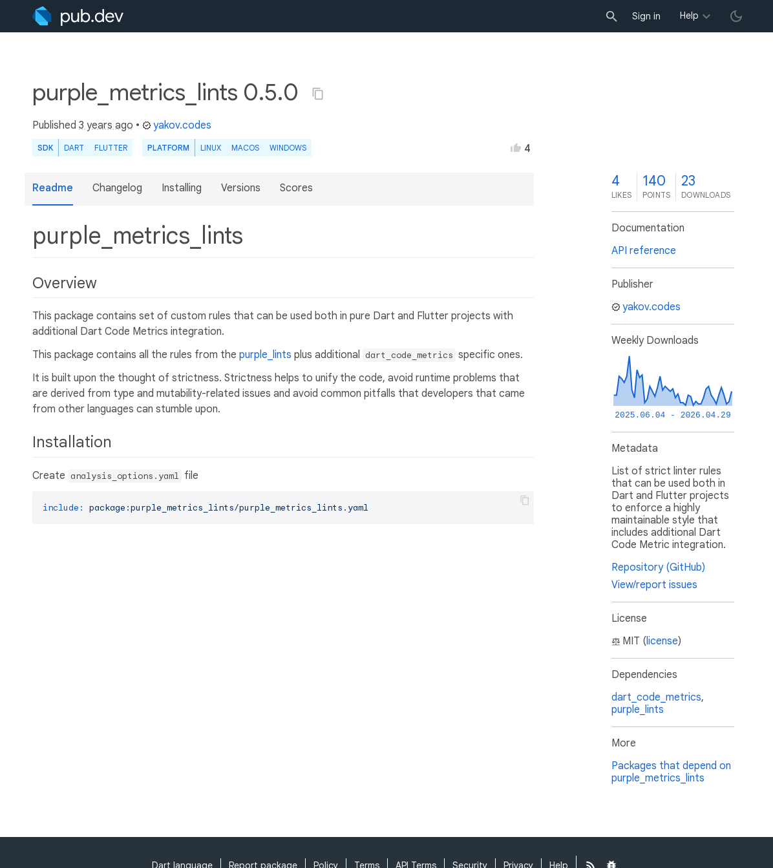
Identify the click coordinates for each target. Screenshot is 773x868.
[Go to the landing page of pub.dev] (77, 16)
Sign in (646, 16)
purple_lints (265, 354)
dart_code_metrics (656, 697)
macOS (245, 148)
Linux (210, 148)
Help (689, 15)
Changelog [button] (117, 188)
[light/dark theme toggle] (736, 16)
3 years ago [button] (106, 125)
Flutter (110, 148)
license (662, 641)
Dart (74, 148)
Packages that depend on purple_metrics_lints (671, 772)
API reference (643, 250)
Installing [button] (182, 188)
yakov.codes (176, 125)
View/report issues (654, 584)
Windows (288, 148)
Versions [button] (240, 188)
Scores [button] (296, 188)
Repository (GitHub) (658, 567)
